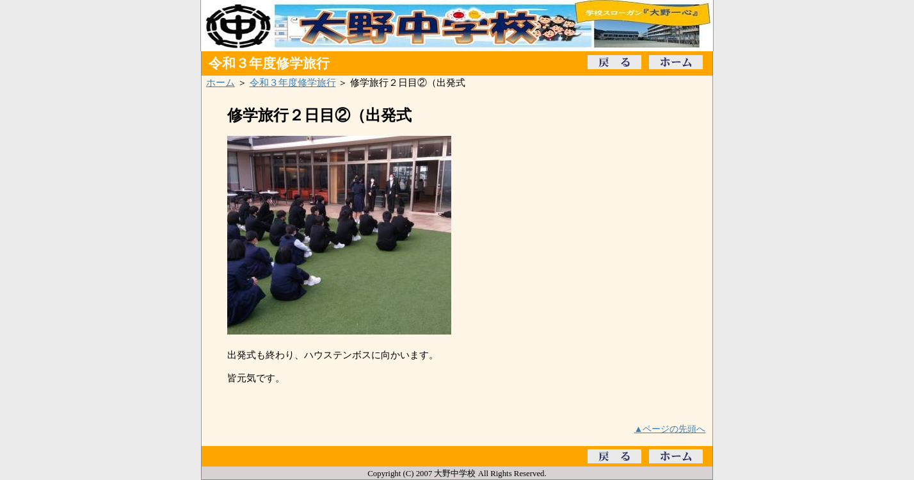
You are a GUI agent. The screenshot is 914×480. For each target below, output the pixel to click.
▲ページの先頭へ (670, 429)
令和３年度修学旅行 (293, 82)
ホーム (220, 82)
